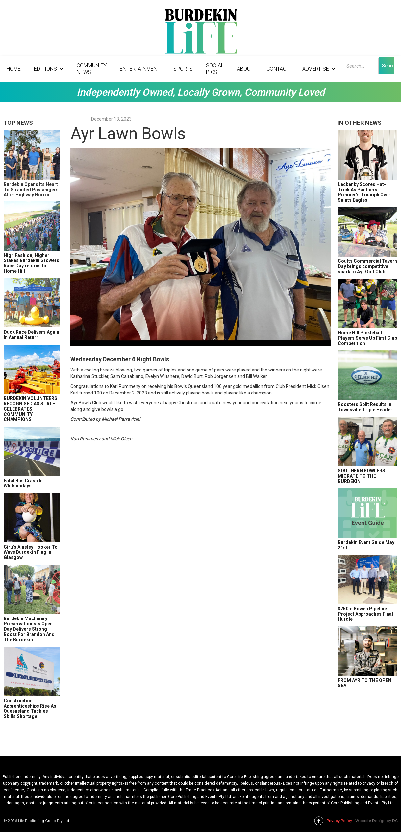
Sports (183, 69)
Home (14, 69)
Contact (277, 69)
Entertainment (140, 69)
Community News (92, 68)
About (245, 69)
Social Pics (215, 68)
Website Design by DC (376, 820)
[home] (200, 33)
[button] (48, 69)
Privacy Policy (339, 820)
